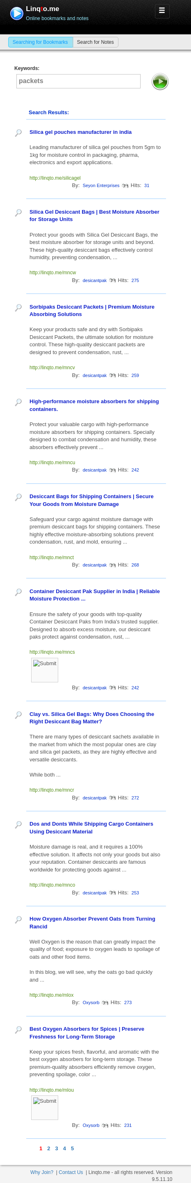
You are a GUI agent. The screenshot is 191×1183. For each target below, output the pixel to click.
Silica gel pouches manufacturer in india (81, 132)
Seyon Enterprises (101, 185)
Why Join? (41, 1172)
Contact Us (71, 1172)
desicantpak (95, 280)
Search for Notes (95, 42)
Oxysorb (91, 1002)
